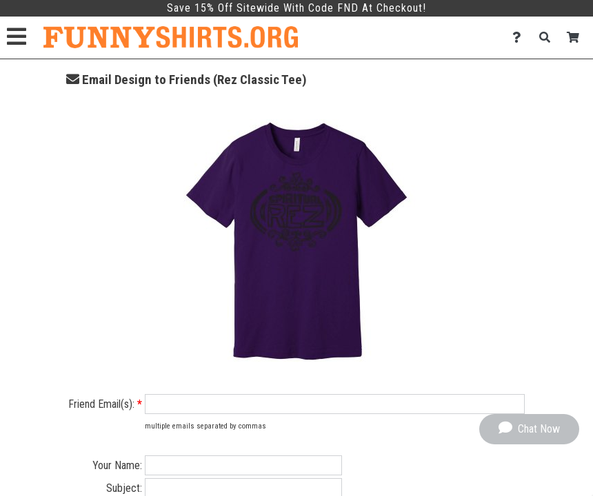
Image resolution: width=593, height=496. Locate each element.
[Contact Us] (520, 37)
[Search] (548, 37)
